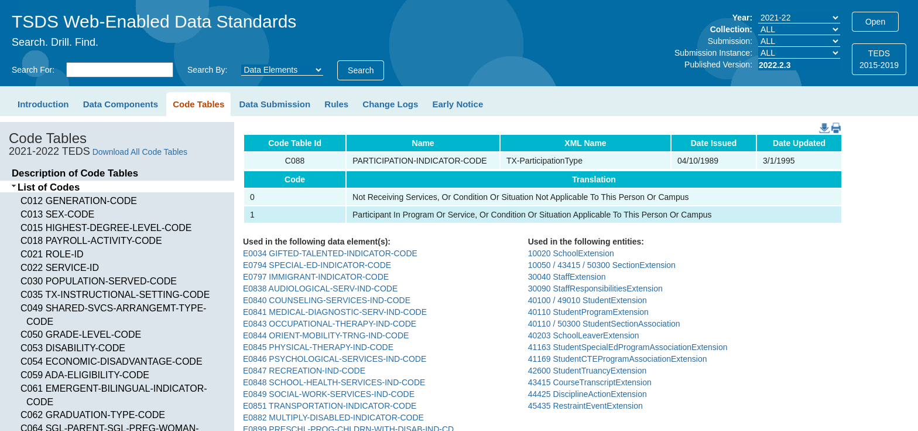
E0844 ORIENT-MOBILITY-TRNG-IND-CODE (326, 335)
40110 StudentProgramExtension (588, 312)
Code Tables (198, 104)
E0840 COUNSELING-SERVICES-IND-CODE (326, 300)
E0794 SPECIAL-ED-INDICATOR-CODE (317, 265)
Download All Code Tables (140, 152)
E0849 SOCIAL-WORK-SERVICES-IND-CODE (329, 394)
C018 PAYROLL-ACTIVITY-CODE (91, 241)
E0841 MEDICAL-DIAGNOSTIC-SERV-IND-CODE (335, 312)
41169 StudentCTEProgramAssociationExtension (617, 359)
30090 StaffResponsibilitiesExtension (595, 288)
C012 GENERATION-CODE (78, 201)
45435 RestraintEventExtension (585, 405)
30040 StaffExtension (567, 276)
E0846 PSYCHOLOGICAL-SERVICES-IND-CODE (334, 359)
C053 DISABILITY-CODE (72, 348)
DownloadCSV (821, 122)
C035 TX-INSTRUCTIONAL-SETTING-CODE (115, 295)
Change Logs (390, 104)
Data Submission (274, 104)
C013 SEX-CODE (57, 214)
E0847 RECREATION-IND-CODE (304, 370)
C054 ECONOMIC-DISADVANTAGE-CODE (111, 361)
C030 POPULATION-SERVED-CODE (98, 281)
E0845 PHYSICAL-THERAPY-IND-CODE (318, 347)
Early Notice (458, 104)
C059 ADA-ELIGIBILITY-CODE (84, 375)
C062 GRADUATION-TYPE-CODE (92, 415)
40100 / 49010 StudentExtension (587, 300)
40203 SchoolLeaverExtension (583, 335)
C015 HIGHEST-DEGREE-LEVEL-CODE (106, 228)
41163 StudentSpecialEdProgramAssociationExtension (628, 347)
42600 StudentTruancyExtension (587, 370)
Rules (336, 104)
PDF (832, 122)
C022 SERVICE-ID (59, 268)
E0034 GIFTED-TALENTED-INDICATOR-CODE (330, 253)
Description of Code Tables (75, 173)
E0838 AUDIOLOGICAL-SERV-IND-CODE (320, 288)
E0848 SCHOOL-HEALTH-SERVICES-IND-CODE (334, 382)
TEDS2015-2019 (879, 59)
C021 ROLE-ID (52, 254)
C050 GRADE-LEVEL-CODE (80, 335)
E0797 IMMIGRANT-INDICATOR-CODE (316, 276)
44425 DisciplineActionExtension (587, 394)
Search (361, 70)
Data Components (120, 104)
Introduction (43, 104)
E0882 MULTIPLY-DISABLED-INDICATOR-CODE (333, 417)
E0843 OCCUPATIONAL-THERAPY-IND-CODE (329, 323)
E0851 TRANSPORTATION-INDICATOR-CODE (329, 405)
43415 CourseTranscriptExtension (590, 382)
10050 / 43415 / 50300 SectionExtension (602, 265)
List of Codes (49, 187)
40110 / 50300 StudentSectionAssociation (604, 323)
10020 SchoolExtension (571, 253)
